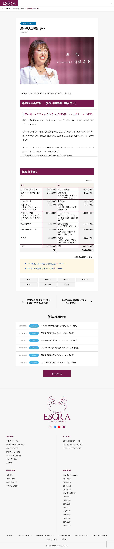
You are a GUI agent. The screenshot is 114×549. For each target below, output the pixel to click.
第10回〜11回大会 (69, 493)
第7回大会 (66, 504)
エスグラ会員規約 (12, 448)
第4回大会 (66, 515)
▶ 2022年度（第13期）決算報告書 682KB (44, 264)
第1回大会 (66, 525)
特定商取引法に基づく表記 (15, 444)
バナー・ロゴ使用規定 (13, 455)
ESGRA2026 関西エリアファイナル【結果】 (58, 355)
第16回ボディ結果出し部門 (72, 448)
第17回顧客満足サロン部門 (72, 441)
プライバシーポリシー (13, 441)
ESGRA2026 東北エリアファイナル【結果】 (58, 333)
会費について (10, 479)
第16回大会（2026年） (71, 475)
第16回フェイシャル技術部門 (73, 444)
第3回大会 (66, 518)
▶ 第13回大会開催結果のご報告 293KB (43, 268)
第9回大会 (66, 497)
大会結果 (34, 326)
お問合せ (9, 462)
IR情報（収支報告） (28, 23)
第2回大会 (66, 522)
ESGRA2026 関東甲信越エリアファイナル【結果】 (60, 348)
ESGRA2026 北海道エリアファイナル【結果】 (59, 362)
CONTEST (67, 436)
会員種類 (9, 475)
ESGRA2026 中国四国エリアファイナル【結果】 (59, 326)
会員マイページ (11, 482)
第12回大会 (67, 489)
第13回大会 (67, 486)
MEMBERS (10, 470)
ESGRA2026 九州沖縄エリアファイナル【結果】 (59, 340)
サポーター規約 (11, 459)
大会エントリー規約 (13, 452)
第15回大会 (67, 479)
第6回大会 (66, 507)
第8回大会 (66, 500)
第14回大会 (67, 482)
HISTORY (67, 470)
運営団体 (9, 436)
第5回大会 (66, 511)
